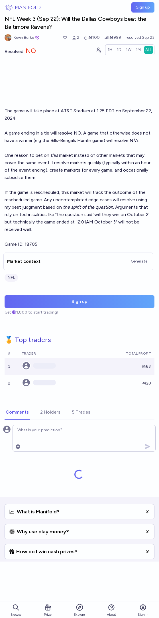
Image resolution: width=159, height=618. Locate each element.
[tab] (17, 412)
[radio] (110, 50)
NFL (11, 277)
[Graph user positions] (98, 49)
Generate (139, 261)
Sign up (143, 7)
